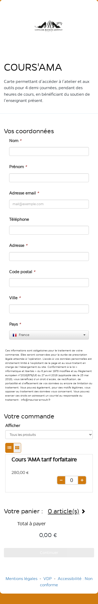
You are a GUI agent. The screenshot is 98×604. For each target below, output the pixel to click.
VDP (48, 578)
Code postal (22, 271)
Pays (15, 324)
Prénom (18, 166)
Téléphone (19, 219)
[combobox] (49, 335)
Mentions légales (21, 578)
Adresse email (24, 193)
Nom (15, 140)
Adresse (18, 245)
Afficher (12, 425)
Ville (14, 297)
